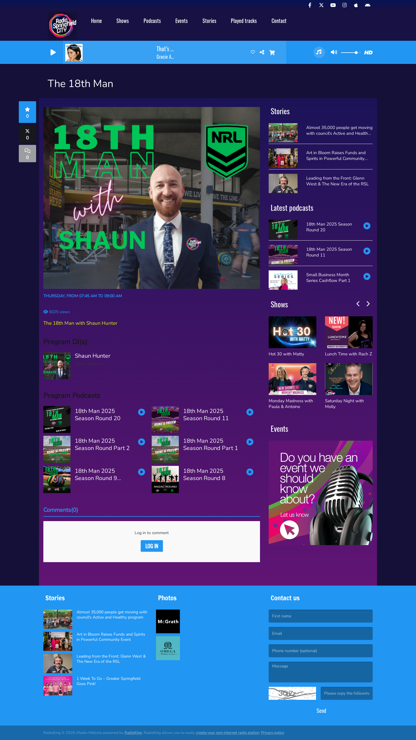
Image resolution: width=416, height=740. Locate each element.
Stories (209, 20)
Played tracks (244, 20)
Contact (279, 20)
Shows (122, 20)
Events (181, 20)
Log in (151, 546)
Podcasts (152, 20)
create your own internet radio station (227, 732)
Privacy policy (272, 732)
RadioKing (133, 732)
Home (96, 20)
